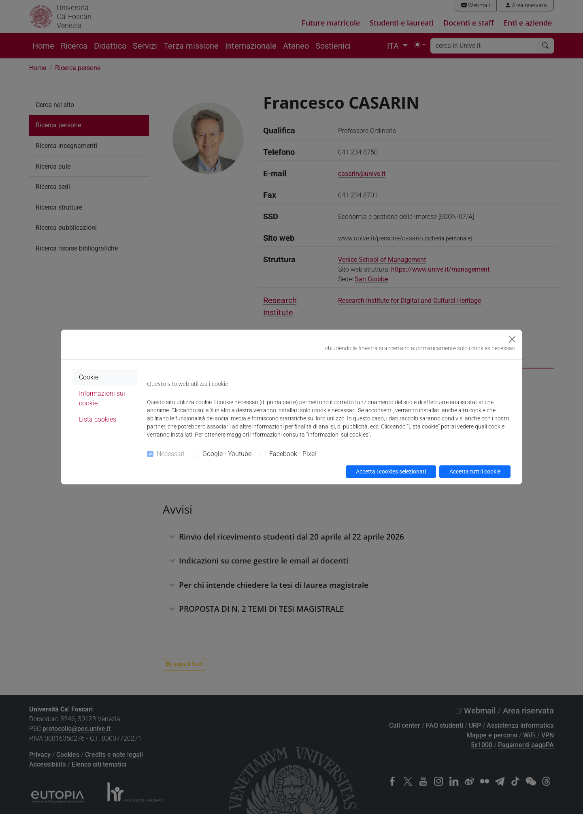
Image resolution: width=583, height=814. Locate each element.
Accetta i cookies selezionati (391, 471)
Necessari (171, 454)
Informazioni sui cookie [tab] (102, 398)
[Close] (512, 339)
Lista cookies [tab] (97, 419)
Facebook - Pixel (292, 454)
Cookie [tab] (88, 377)
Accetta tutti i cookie (474, 471)
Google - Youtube (226, 454)
